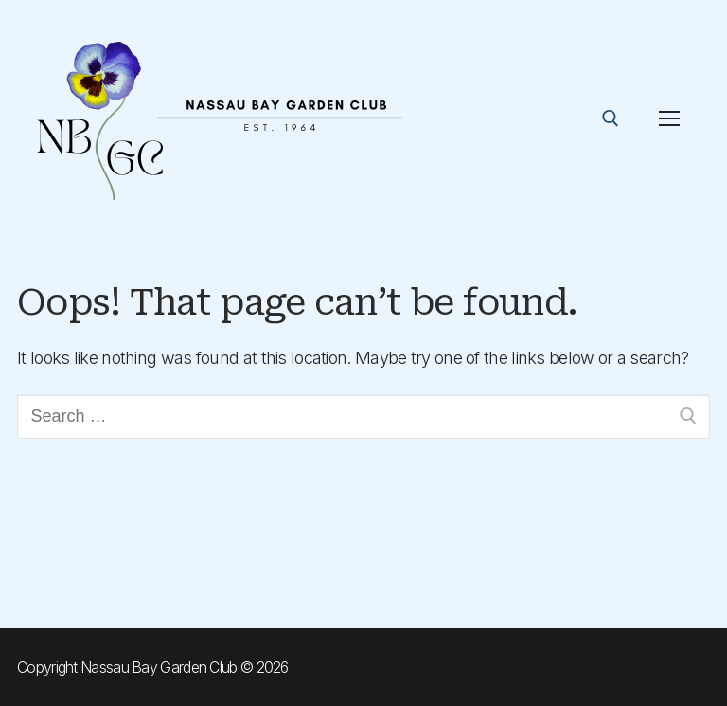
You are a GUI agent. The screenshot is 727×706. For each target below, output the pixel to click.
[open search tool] (610, 118)
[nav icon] (668, 119)
